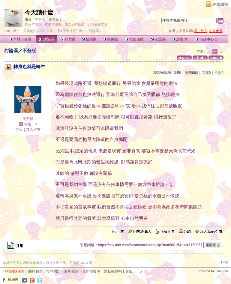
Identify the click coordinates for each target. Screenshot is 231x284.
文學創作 (29, 31)
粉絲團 (13, 279)
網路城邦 (220, 4)
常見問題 (53, 271)
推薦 (219, 73)
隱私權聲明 (113, 271)
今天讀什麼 (39, 12)
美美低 (40, 19)
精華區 (68, 39)
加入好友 (33, 129)
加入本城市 (33, 24)
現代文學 (46, 31)
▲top (224, 262)
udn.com (221, 271)
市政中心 (206, 39)
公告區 (158, 39)
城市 (16, 31)
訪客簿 (179, 39)
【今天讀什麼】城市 (71, 31)
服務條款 (71, 271)
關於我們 (35, 271)
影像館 (110, 39)
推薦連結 (134, 39)
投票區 (89, 39)
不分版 (29, 50)
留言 (18, 129)
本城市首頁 (20, 39)
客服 (129, 271)
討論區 (46, 39)
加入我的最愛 (74, 24)
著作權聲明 (91, 271)
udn (7, 31)
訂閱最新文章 (97, 24)
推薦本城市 (53, 24)
